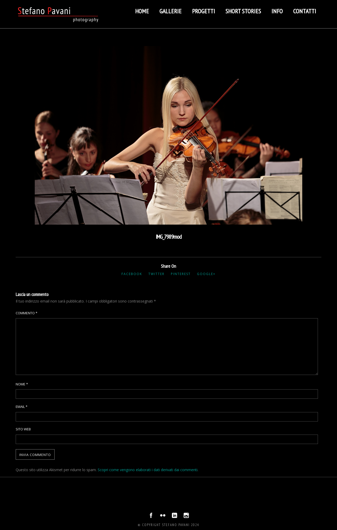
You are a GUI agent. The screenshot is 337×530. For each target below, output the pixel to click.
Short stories (243, 11)
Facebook (131, 274)
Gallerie (170, 11)
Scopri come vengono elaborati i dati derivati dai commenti (147, 469)
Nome (22, 384)
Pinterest (181, 274)
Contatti (304, 11)
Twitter (156, 274)
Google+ (206, 274)
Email (21, 406)
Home (142, 11)
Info (277, 11)
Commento (26, 313)
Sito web (23, 429)
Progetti (203, 11)
